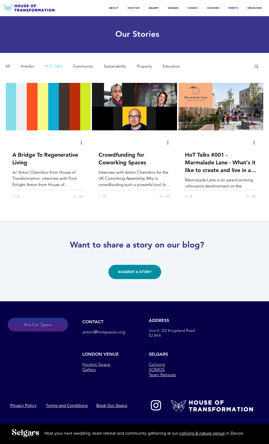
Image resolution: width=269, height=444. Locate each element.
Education (171, 66)
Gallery (89, 369)
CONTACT (92, 321)
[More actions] (83, 142)
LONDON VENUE (100, 354)
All (7, 66)
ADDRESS (159, 320)
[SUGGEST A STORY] (134, 272)
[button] (256, 67)
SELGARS (158, 354)
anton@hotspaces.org (103, 332)
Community (83, 66)
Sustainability (115, 66)
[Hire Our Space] (38, 324)
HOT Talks (53, 66)
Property (144, 66)
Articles (27, 66)
